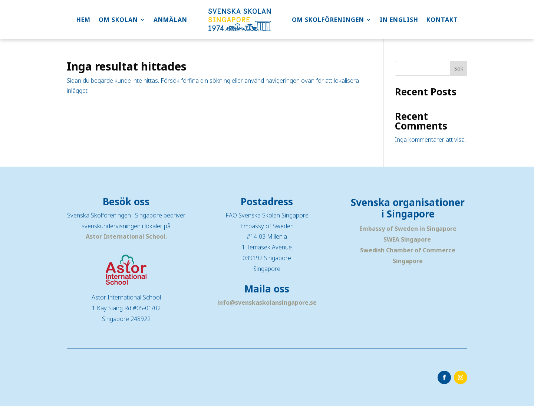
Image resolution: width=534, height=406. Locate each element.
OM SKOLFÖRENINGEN (328, 20)
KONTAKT (442, 20)
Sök (458, 68)
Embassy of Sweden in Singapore (407, 229)
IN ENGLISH (399, 20)
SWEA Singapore (407, 239)
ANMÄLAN (170, 20)
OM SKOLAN (118, 20)
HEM (83, 20)
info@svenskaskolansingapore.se (267, 302)
